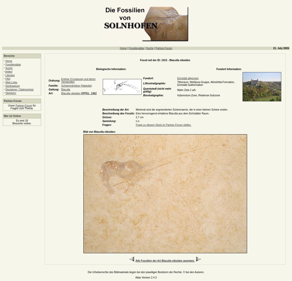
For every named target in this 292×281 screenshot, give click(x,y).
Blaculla (65, 89)
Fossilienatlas (136, 48)
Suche (150, 48)
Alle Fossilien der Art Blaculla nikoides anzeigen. (165, 260)
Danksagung (12, 86)
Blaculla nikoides (79, 93)
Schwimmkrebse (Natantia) (76, 85)
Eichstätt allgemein (188, 78)
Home (123, 48)
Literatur (10, 75)
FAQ (7, 78)
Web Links (11, 82)
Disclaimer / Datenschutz (19, 89)
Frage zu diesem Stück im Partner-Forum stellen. (163, 125)
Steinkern (10, 93)
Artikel (8, 71)
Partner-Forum (164, 48)
